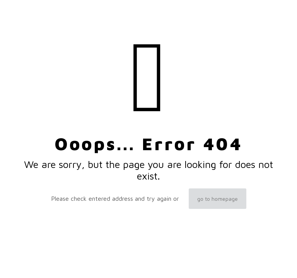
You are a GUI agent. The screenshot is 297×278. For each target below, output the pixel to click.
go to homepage (217, 198)
